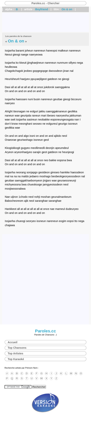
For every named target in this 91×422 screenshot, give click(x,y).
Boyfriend (41, 9)
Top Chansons (17, 347)
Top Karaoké (16, 359)
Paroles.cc (45, 331)
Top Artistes (15, 353)
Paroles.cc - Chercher (45, 3)
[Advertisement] (45, 22)
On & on (67, 9)
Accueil (12, 342)
